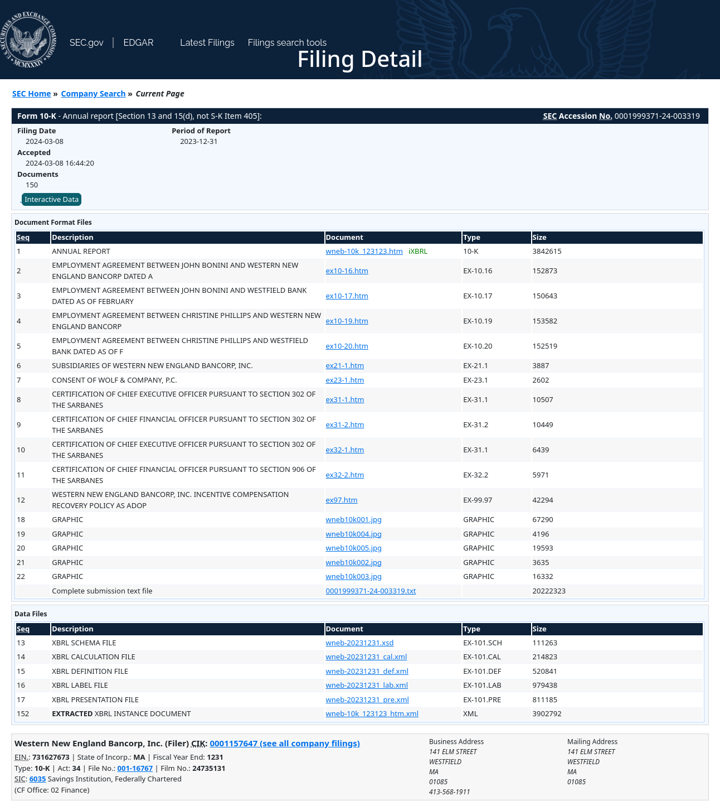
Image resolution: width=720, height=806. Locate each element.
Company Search (93, 93)
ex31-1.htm (345, 399)
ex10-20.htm (347, 346)
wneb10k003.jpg (354, 576)
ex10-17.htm (347, 296)
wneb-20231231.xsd (360, 643)
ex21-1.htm (345, 365)
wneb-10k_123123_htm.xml (372, 713)
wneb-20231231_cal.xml (366, 656)
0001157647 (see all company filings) (284, 743)
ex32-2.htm (345, 475)
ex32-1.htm (345, 450)
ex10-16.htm (347, 271)
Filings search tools (287, 42)
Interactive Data (52, 199)
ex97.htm (342, 500)
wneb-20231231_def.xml (367, 671)
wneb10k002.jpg (354, 562)
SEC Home (31, 93)
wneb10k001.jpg (354, 519)
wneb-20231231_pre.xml (367, 699)
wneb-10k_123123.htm (364, 251)
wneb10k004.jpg (354, 534)
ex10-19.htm (347, 321)
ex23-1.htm (345, 380)
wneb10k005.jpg (354, 548)
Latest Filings (207, 42)
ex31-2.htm (345, 424)
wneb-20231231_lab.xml (367, 685)
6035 (38, 779)
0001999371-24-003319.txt (371, 591)
